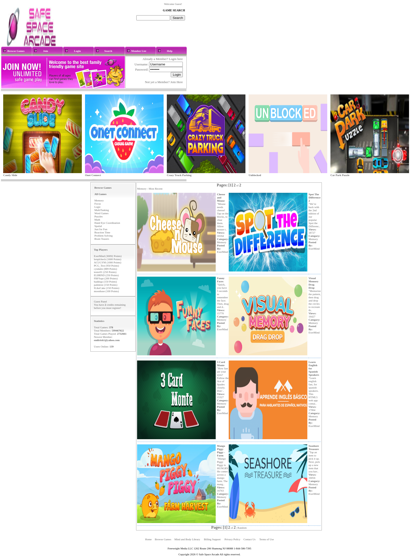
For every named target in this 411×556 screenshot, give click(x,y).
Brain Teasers (101, 238)
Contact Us (249, 539)
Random (242, 527)
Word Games (101, 213)
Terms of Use (266, 539)
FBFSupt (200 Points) (106, 278)
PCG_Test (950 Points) (106, 265)
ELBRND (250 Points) (106, 275)
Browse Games (163, 539)
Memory (99, 200)
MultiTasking (101, 210)
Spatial (98, 226)
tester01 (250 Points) (105, 271)
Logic (97, 206)
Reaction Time (102, 232)
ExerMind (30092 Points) (107, 256)
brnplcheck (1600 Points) (107, 259)
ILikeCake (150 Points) (106, 287)
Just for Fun (100, 229)
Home (148, 539)
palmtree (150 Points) (105, 284)
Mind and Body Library (187, 539)
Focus (97, 203)
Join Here (176, 82)
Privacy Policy (232, 539)
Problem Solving (103, 235)
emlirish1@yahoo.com (107, 340)
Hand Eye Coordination (107, 222)
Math (97, 219)
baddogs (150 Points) (105, 281)
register (116, 307)
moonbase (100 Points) (106, 291)
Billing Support (212, 539)
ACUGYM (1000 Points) (107, 262)
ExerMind (222, 251)
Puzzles (98, 216)
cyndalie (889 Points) (105, 268)
